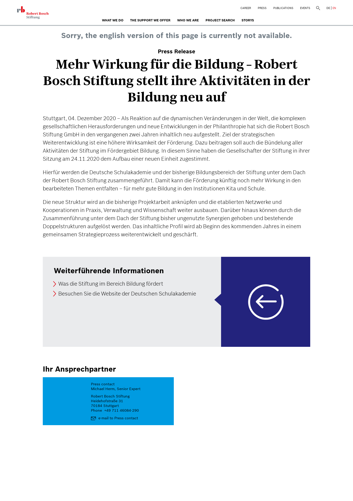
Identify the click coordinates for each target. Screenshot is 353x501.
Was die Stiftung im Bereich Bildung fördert (110, 284)
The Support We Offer (150, 20)
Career (245, 8)
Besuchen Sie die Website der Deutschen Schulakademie (127, 293)
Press (262, 8)
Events (305, 8)
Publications (283, 8)
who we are (188, 20)
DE (328, 8)
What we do (112, 20)
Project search (220, 20)
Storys (248, 20)
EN (334, 8)
